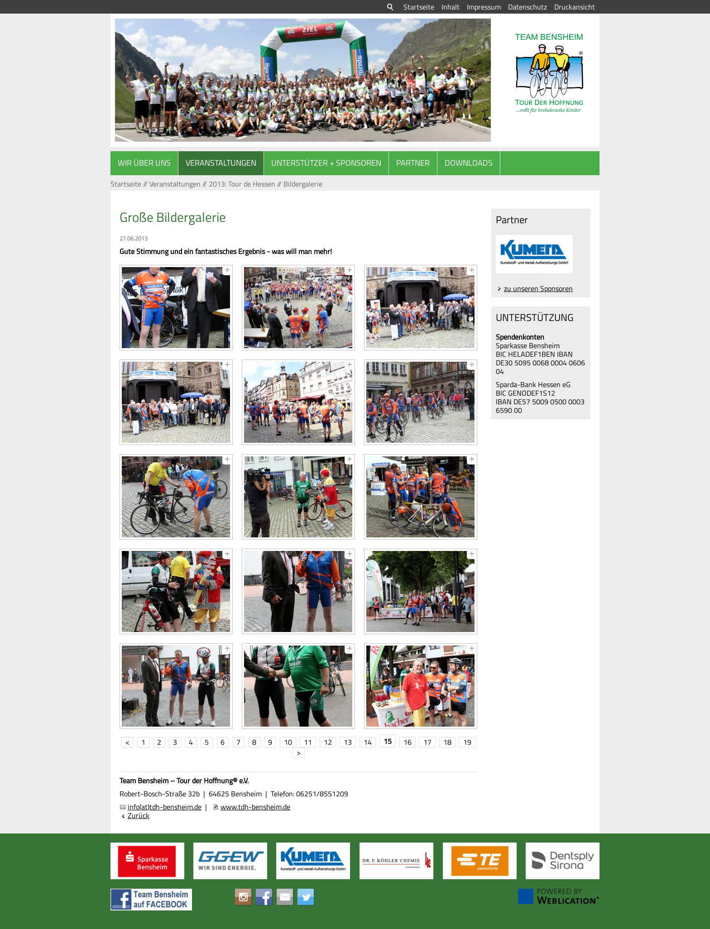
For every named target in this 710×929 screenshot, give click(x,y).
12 (328, 742)
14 (368, 742)
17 (427, 742)
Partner (413, 163)
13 (348, 742)
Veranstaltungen (221, 163)
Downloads (469, 163)
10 (288, 742)
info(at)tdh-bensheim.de (164, 806)
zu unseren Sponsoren (538, 288)
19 (467, 742)
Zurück (138, 815)
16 (407, 742)
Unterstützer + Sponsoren (326, 163)
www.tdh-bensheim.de (255, 806)
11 (308, 742)
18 (447, 742)
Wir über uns (144, 163)
